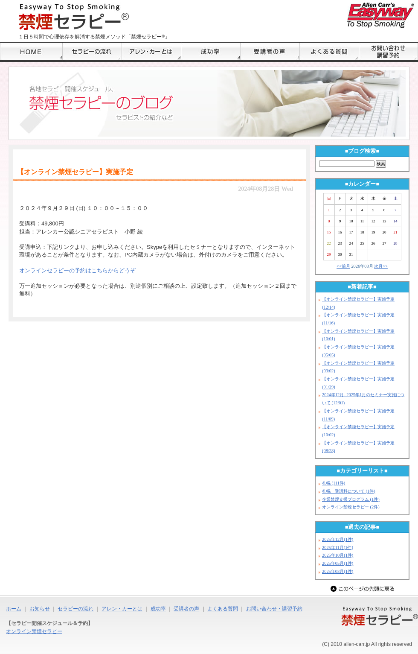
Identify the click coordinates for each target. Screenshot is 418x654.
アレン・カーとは (122, 609)
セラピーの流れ (75, 609)
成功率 (158, 609)
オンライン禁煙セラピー (34, 631)
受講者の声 (186, 609)
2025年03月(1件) (337, 571)
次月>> (381, 266)
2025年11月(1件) (337, 547)
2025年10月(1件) (337, 555)
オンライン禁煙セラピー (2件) (351, 507)
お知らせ (39, 609)
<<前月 (343, 266)
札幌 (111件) (333, 483)
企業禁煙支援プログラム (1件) (351, 499)
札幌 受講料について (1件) (348, 491)
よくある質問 (222, 609)
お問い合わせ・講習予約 (274, 609)
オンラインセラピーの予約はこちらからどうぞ (77, 270)
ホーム (13, 609)
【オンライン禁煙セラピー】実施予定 (75, 171)
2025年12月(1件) (337, 539)
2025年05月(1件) (337, 563)
